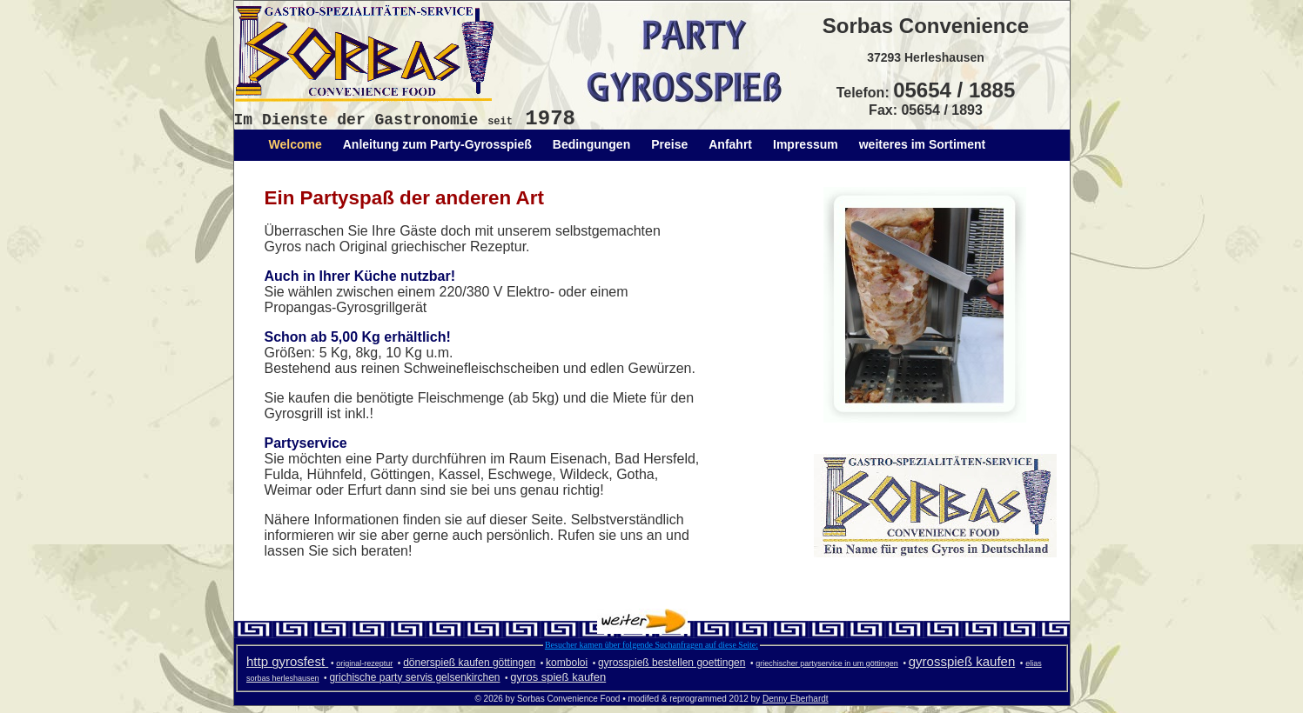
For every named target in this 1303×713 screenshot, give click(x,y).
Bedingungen (591, 144)
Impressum (805, 144)
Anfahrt (730, 144)
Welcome (295, 144)
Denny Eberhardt (795, 698)
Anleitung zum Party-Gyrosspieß (437, 144)
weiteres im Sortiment (922, 144)
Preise (669, 144)
